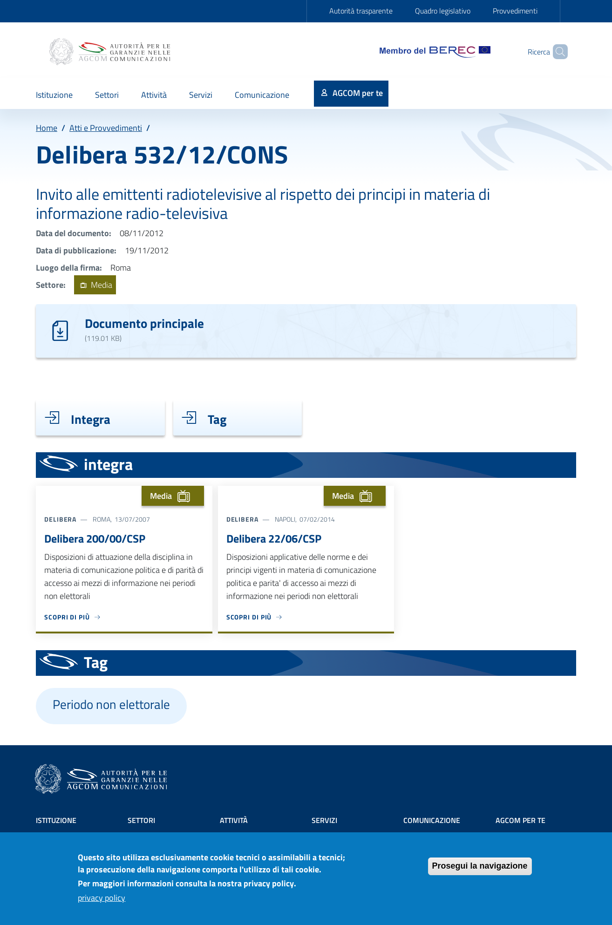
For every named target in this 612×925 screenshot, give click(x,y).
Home (46, 128)
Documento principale (144, 323)
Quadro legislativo (442, 10)
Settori (141, 820)
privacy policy (101, 903)
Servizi (324, 820)
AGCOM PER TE (520, 820)
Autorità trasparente (361, 10)
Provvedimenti (515, 10)
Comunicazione (431, 820)
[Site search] (556, 52)
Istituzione (56, 820)
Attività (234, 820)
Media (94, 285)
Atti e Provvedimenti (105, 128)
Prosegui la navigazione (480, 871)
